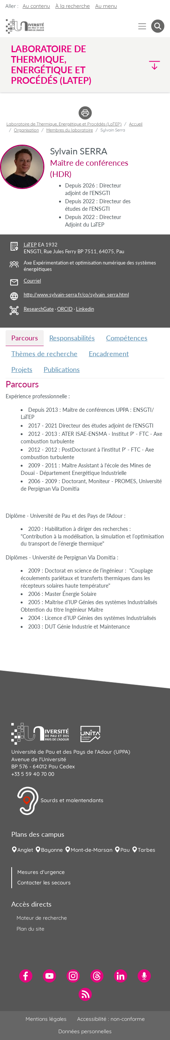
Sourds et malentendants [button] (60, 801)
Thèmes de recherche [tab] (44, 353)
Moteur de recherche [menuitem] (42, 918)
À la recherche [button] (72, 6)
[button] (146, 65)
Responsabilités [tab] (72, 338)
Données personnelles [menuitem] (85, 1031)
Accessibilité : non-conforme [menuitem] (111, 1019)
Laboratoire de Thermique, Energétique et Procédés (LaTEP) (63, 124)
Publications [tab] (62, 369)
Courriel (32, 281)
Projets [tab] (21, 369)
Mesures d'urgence (41, 872)
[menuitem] (26, 976)
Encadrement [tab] (109, 353)
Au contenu (36, 6)
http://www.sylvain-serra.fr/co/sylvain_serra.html (76, 295)
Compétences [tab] (126, 338)
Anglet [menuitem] (25, 850)
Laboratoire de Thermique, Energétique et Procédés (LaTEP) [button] (51, 65)
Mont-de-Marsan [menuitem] (91, 850)
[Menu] (142, 26)
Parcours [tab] (24, 338)
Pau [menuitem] (125, 850)
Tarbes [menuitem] (146, 850)
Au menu (106, 6)
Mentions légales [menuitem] (46, 1019)
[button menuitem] (157, 26)
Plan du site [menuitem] (30, 928)
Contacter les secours (44, 882)
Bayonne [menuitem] (52, 850)
